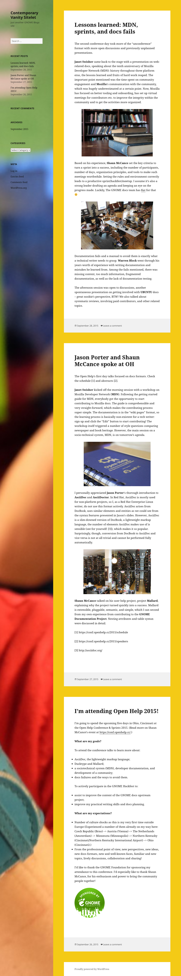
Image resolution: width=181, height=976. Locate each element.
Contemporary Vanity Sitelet (24, 15)
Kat (143, 190)
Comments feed (19, 182)
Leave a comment (112, 325)
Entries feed (17, 176)
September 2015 (19, 129)
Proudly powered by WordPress (92, 969)
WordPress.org (19, 187)
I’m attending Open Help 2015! (117, 711)
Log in (14, 170)
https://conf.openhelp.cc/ (115, 732)
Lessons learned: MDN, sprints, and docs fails (106, 28)
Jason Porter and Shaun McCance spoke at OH (107, 360)
